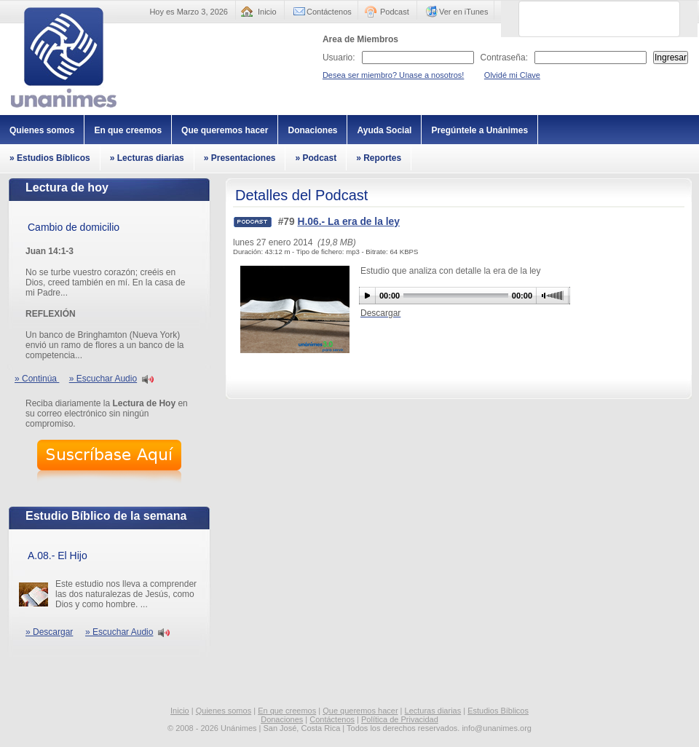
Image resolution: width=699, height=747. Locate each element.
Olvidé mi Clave (512, 75)
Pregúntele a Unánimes (479, 130)
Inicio (267, 11)
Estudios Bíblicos (498, 710)
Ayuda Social (384, 130)
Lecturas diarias (433, 710)
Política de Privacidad (399, 719)
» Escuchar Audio (103, 379)
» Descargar (49, 632)
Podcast (394, 11)
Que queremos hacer (224, 130)
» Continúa (37, 379)
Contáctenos (329, 11)
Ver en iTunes (463, 11)
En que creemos (128, 130)
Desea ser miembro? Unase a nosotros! (393, 75)
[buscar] (581, 19)
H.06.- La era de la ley (349, 221)
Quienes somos (41, 130)
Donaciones (312, 130)
